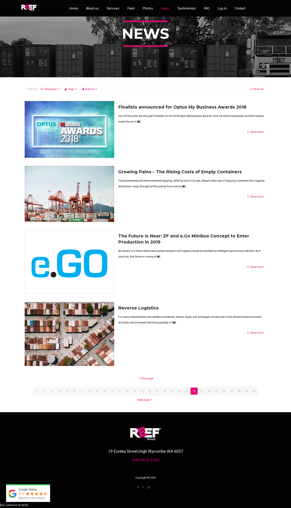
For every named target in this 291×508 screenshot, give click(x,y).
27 (231, 391)
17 (156, 391)
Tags (71, 89)
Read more (257, 131)
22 (194, 391)
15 (141, 391)
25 (216, 391)
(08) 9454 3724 (145, 460)
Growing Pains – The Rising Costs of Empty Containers (180, 171)
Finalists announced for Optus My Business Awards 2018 (182, 107)
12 (119, 391)
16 (149, 391)
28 (239, 391)
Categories (50, 89)
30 (254, 391)
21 (186, 391)
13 (126, 391)
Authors (89, 89)
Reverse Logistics (138, 307)
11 (112, 391)
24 (209, 391)
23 (201, 391)
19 (171, 391)
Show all (256, 89)
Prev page (145, 378)
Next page (145, 399)
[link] (29, 8)
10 (104, 391)
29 (246, 391)
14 (134, 391)
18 (164, 391)
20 (179, 391)
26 (224, 391)
